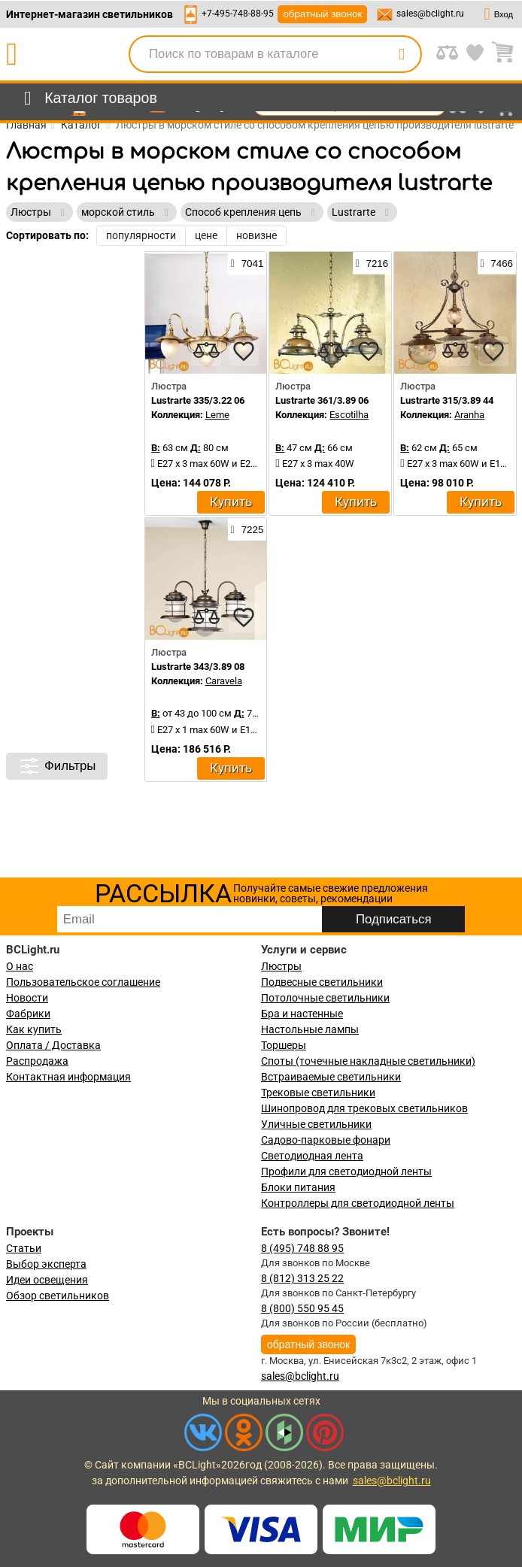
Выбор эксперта (46, 1264)
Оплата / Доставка (53, 1045)
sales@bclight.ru (430, 13)
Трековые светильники (318, 1093)
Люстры (281, 966)
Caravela (223, 681)
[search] (401, 54)
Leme (217, 414)
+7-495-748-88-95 (238, 13)
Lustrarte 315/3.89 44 (446, 400)
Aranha (469, 414)
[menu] (87, 98)
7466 (497, 263)
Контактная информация (68, 1077)
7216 (372, 263)
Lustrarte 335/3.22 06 (197, 400)
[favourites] (244, 351)
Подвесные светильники (322, 982)
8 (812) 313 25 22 (302, 1278)
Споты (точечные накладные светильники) (368, 1061)
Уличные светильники (316, 1124)
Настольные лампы (310, 1029)
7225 (247, 529)
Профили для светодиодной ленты (346, 1171)
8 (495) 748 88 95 (302, 1248)
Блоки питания (298, 1187)
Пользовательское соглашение (83, 982)
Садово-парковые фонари (325, 1140)
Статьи (23, 1248)
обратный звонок (322, 14)
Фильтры (57, 766)
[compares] (206, 351)
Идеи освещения (47, 1280)
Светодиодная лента (312, 1156)
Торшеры (283, 1045)
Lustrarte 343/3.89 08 (197, 666)
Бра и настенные (302, 1014)
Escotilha (349, 414)
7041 (247, 263)
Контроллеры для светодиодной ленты (357, 1203)
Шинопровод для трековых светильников (364, 1108)
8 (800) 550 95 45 (302, 1308)
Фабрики (28, 1014)
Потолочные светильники (325, 998)
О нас (19, 966)
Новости (27, 998)
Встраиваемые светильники (331, 1077)
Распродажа (37, 1061)
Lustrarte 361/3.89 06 (322, 400)
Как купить (34, 1029)
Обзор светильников (57, 1296)
